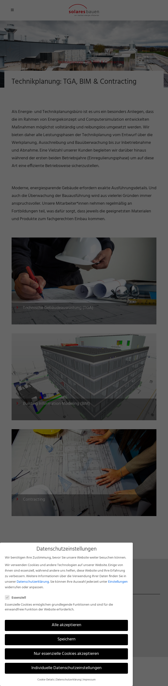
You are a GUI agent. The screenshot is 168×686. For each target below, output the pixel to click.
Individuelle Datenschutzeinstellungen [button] (66, 668)
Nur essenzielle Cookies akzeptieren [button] (66, 654)
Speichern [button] (66, 639)
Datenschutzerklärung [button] (68, 680)
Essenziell (17, 598)
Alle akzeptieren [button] (66, 625)
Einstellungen (118, 582)
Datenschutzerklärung (33, 582)
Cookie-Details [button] (45, 680)
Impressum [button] (89, 680)
